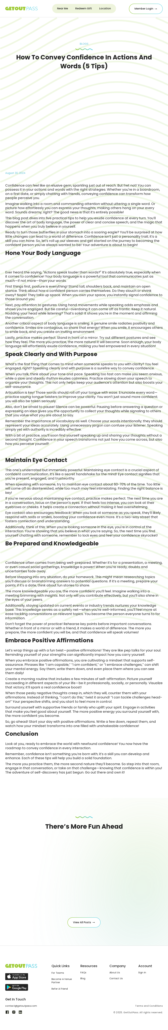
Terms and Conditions (149, 1006)
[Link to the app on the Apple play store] (16, 976)
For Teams (58, 972)
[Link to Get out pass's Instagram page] (14, 1012)
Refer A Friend (60, 988)
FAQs (83, 972)
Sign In (142, 972)
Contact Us (116, 978)
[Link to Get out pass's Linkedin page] (20, 1012)
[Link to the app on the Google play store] (16, 987)
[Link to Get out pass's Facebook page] (7, 1012)
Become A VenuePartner (62, 980)
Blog (82, 978)
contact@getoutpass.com (21, 1006)
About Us (114, 972)
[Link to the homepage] (21, 966)
